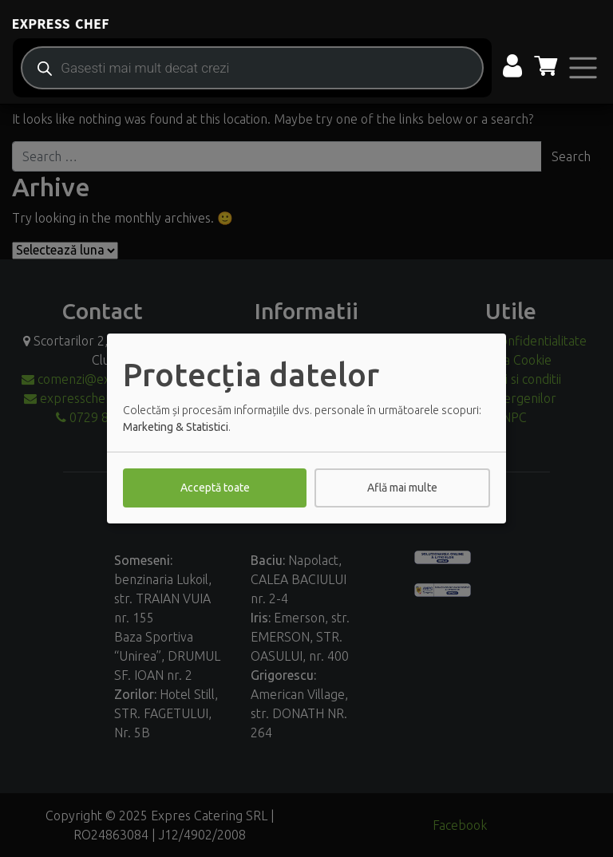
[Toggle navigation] (583, 67)
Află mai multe (402, 487)
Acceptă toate (215, 487)
